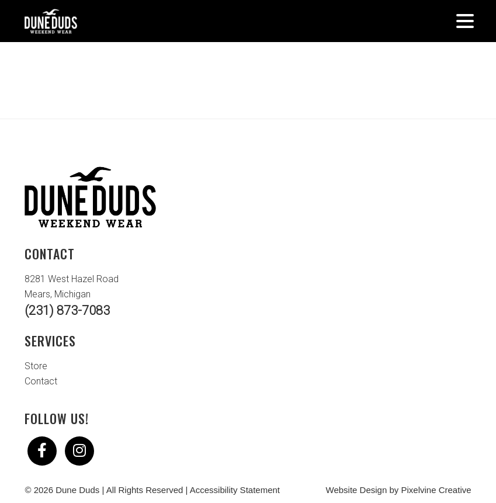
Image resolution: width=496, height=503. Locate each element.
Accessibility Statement (235, 490)
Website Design (356, 490)
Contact (41, 381)
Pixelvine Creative (436, 490)
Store (36, 366)
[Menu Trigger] (465, 20)
